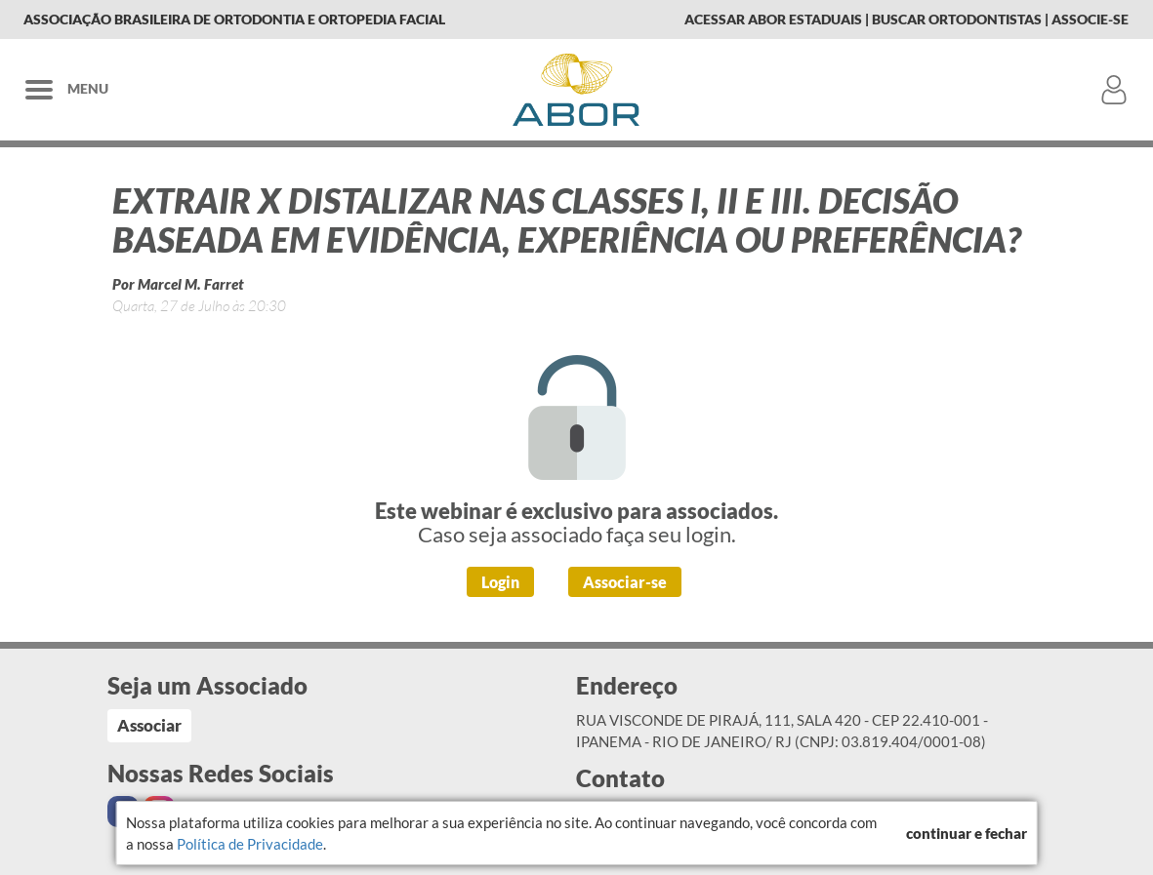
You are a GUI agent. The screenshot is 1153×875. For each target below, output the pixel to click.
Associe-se (1090, 19)
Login (500, 582)
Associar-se (625, 582)
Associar (149, 725)
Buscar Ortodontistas (957, 19)
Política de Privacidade (250, 844)
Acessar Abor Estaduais (773, 19)
